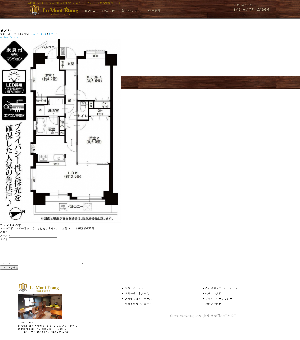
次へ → (14, 37)
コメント (5, 268)
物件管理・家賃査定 (137, 298)
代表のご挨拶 (213, 298)
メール (5, 235)
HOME (90, 10)
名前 (4, 232)
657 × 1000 (38, 34)
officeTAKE (225, 321)
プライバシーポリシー (218, 303)
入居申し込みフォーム (138, 303)
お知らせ (108, 10)
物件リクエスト (134, 293)
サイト (4, 239)
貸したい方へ (131, 10)
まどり (52, 34)
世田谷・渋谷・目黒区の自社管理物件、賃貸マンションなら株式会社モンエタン (76, 2)
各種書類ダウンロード (138, 308)
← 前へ (4, 37)
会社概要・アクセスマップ (221, 293)
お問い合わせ (213, 308)
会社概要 (154, 10)
